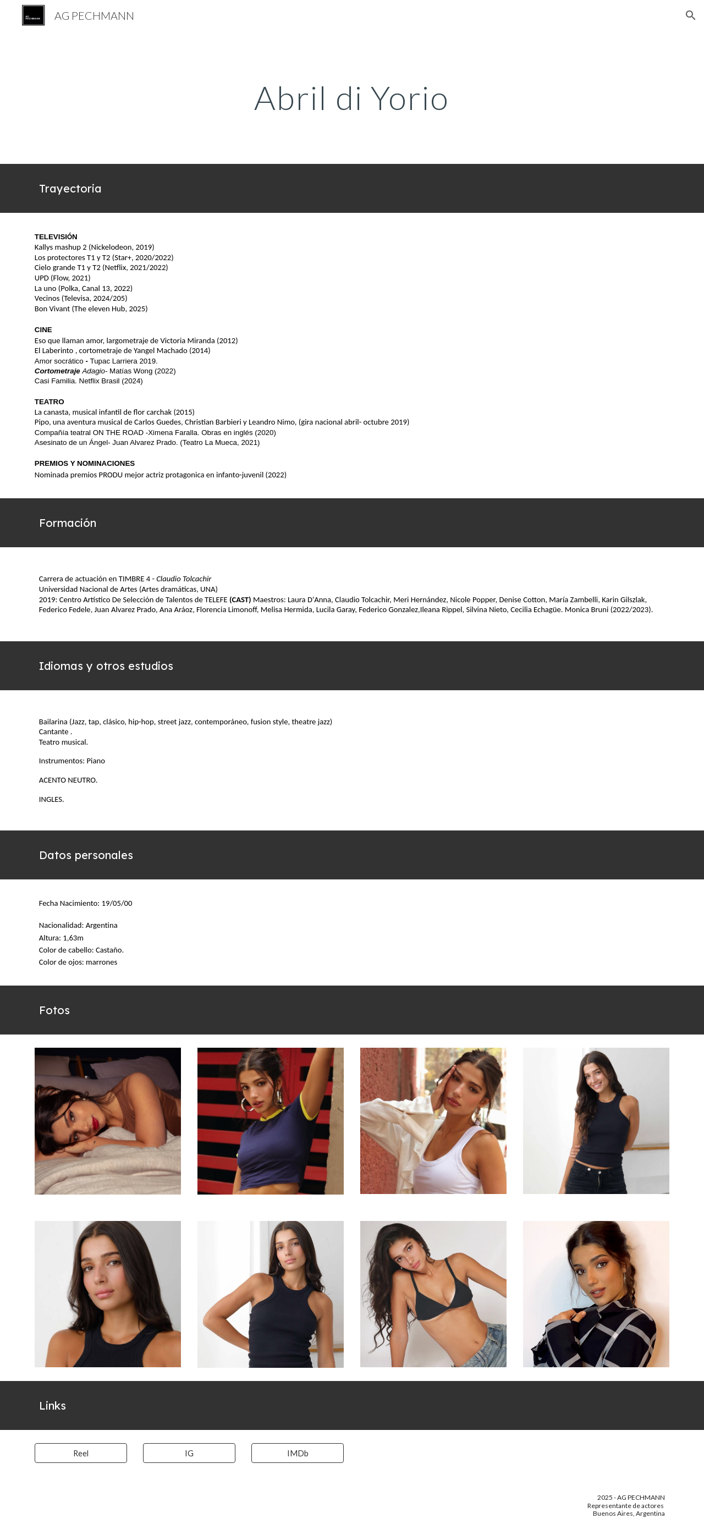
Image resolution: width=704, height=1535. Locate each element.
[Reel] (81, 1453)
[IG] (189, 1453)
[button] (691, 15)
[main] (352, 97)
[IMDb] (297, 1453)
